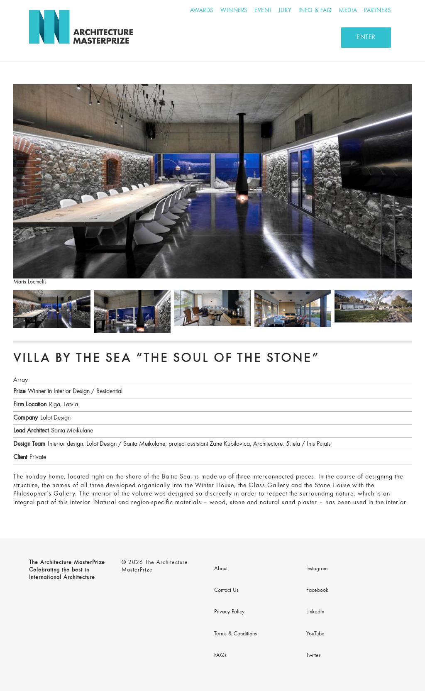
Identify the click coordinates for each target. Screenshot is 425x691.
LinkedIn (315, 612)
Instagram (316, 569)
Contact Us (226, 590)
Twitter (313, 656)
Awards (202, 10)
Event (263, 10)
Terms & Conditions (235, 634)
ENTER (366, 37)
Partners (377, 10)
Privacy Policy (229, 612)
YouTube (315, 634)
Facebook (317, 590)
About (220, 569)
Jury (284, 10)
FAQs (220, 656)
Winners (234, 10)
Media (348, 10)
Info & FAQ (315, 10)
